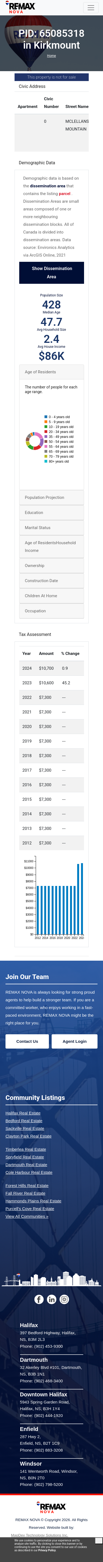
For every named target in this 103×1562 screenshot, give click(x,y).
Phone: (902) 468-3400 (41, 1380)
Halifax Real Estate (23, 1113)
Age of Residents (40, 371)
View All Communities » (26, 1216)
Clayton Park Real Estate (28, 1136)
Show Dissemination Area (51, 272)
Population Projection (44, 497)
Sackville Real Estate (24, 1128)
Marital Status (38, 527)
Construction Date (41, 580)
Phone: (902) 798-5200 (41, 1484)
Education (34, 512)
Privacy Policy (46, 1550)
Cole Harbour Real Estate (28, 1172)
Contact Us (27, 1041)
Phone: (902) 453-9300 (41, 1346)
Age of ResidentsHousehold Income (50, 546)
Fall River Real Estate (25, 1193)
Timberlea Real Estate (25, 1149)
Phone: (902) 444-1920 (41, 1415)
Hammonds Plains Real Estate (33, 1201)
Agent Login (75, 1041)
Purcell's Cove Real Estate (29, 1208)
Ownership (34, 565)
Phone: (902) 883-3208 (41, 1450)
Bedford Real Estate (23, 1120)
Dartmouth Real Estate (26, 1164)
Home (51, 55)
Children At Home (41, 595)
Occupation (35, 610)
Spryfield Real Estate (24, 1157)
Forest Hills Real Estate (27, 1185)
